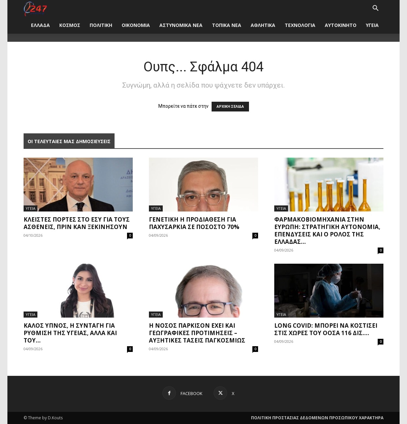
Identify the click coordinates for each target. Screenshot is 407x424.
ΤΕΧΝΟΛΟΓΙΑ (300, 25)
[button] (375, 9)
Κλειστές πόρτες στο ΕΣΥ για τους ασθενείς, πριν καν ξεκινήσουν (77, 223)
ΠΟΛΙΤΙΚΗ (101, 25)
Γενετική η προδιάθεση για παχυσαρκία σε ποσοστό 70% (194, 223)
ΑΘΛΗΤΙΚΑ (263, 25)
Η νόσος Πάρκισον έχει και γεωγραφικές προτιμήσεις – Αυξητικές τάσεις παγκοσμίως (197, 333)
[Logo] (35, 8)
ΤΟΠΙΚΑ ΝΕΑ (226, 25)
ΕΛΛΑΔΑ (40, 25)
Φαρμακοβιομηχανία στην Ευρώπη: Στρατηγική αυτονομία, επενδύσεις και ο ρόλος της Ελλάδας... (327, 231)
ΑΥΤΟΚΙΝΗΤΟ (340, 25)
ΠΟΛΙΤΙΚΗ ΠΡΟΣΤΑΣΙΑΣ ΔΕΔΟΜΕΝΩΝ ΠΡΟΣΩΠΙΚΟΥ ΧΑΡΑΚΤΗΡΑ (317, 418)
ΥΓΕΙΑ (372, 25)
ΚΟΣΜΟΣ (69, 25)
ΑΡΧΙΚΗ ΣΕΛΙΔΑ (230, 106)
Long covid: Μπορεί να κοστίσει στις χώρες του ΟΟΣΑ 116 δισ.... (325, 329)
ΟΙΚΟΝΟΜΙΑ (136, 25)
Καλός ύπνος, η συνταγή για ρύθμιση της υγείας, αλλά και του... (70, 333)
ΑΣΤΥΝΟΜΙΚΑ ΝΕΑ (180, 25)
